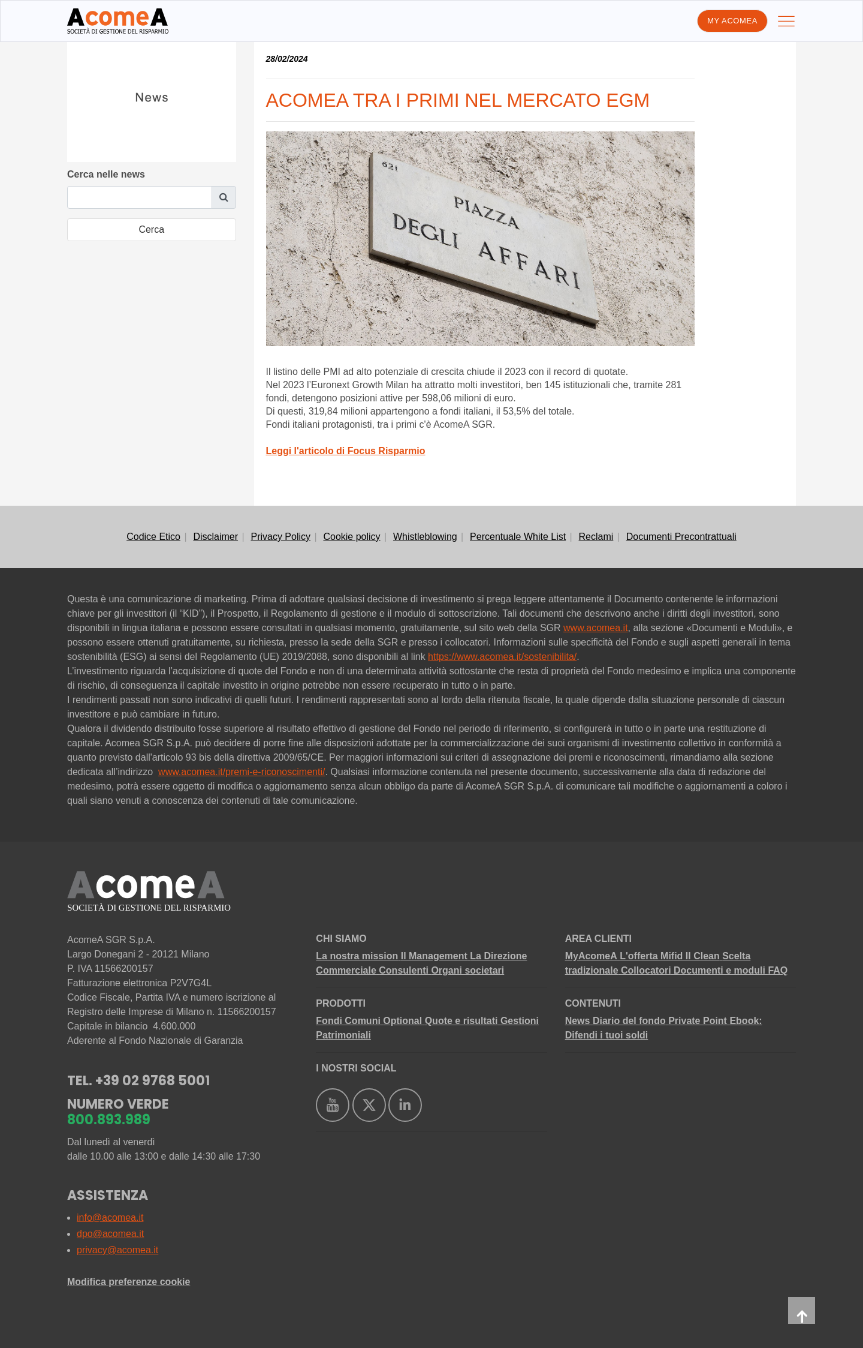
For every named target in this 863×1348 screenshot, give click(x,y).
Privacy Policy (280, 537)
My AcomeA (732, 20)
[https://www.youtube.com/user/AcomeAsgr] (332, 1105)
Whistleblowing (425, 537)
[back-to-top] (801, 1310)
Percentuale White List (518, 537)
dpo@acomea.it (110, 1234)
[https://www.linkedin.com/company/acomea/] (405, 1105)
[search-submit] (151, 229)
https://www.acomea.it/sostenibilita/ (502, 657)
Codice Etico (153, 537)
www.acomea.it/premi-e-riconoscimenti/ (241, 772)
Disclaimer (215, 537)
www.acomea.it (595, 628)
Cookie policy (351, 537)
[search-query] (139, 197)
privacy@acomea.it (117, 1250)
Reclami (596, 537)
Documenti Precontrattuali (681, 537)
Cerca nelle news (106, 174)
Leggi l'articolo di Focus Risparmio (346, 451)
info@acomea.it (110, 1217)
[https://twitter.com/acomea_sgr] (369, 1105)
